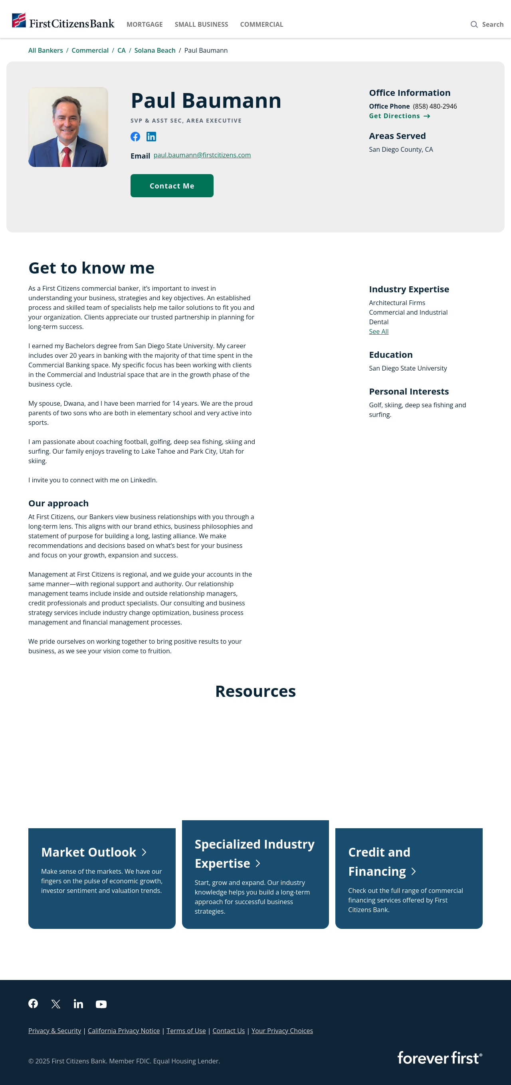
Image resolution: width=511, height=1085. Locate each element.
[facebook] (135, 139)
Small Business (201, 24)
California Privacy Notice (124, 1030)
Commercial (261, 24)
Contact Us (229, 1030)
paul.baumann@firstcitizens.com (202, 154)
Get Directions (399, 115)
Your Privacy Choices (282, 1030)
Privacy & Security (54, 1030)
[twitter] (56, 1005)
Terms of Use (186, 1030)
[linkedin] (151, 139)
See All (379, 331)
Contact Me (182, 187)
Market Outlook (89, 852)
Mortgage (145, 24)
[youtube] (101, 1005)
